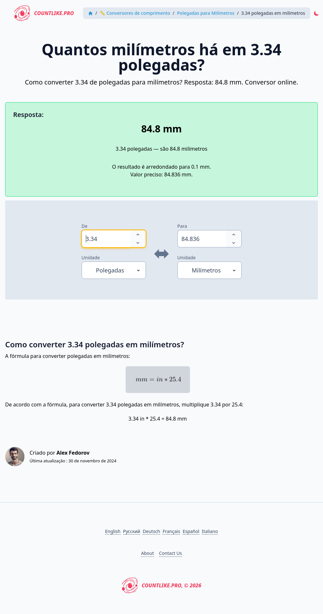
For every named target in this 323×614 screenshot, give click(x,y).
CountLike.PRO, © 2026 (162, 585)
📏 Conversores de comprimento (135, 13)
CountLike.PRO (44, 13)
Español (191, 531)
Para (182, 226)
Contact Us (170, 553)
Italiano (210, 531)
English (113, 531)
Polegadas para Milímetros (206, 13)
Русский (131, 531)
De (85, 226)
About (147, 553)
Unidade (91, 257)
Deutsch (151, 531)
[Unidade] (114, 270)
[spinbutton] (106, 238)
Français (171, 531)
